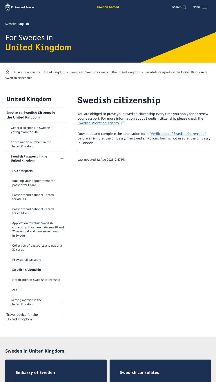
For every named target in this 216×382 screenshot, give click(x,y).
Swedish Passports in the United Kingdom (175, 72)
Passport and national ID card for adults (33, 197)
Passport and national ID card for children (33, 211)
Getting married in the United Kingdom (26, 302)
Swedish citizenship (26, 270)
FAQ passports (22, 171)
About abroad (27, 72)
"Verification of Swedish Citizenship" (178, 133)
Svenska (11, 24)
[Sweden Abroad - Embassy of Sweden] (23, 7)
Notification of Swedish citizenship (36, 280)
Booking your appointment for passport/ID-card (33, 183)
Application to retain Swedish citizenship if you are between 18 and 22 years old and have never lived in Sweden (38, 229)
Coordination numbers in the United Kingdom (31, 144)
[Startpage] (9, 72)
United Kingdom (54, 72)
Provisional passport (26, 260)
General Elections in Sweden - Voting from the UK (31, 130)
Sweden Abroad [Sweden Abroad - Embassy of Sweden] (108, 7)
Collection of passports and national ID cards (37, 247)
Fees (14, 290)
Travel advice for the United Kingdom (22, 316)
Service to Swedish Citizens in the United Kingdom (105, 72)
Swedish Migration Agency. (99, 123)
